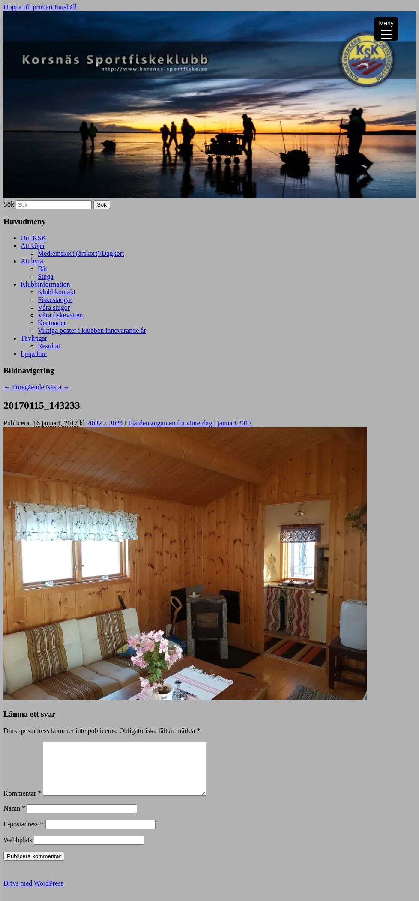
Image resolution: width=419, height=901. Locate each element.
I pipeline (34, 353)
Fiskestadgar (55, 299)
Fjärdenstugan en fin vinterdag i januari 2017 (190, 423)
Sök (8, 204)
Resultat (49, 346)
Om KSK (33, 238)
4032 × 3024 (105, 423)
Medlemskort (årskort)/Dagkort (81, 253)
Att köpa (33, 245)
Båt (42, 268)
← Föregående (23, 387)
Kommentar (22, 803)
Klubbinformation (45, 284)
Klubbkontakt (56, 292)
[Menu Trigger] (386, 29)
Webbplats (17, 850)
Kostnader (52, 322)
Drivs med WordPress (33, 893)
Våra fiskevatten (60, 315)
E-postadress (23, 834)
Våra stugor (54, 307)
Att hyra (32, 261)
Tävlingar (34, 338)
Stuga (45, 276)
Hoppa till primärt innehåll (40, 7)
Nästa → (58, 387)
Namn (14, 818)
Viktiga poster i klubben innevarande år (92, 330)
